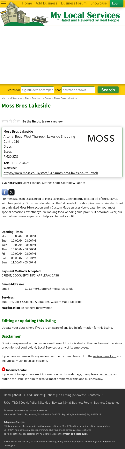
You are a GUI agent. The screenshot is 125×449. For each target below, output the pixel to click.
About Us (19, 395)
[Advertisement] (62, 55)
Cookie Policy (28, 402)
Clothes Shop (51, 182)
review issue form (104, 356)
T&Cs (15, 402)
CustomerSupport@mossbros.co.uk (49, 288)
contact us (106, 374)
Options (50, 395)
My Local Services (38, 410)
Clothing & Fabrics (73, 182)
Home (7, 395)
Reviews (57, 402)
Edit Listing (64, 395)
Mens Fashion (31, 182)
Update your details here (18, 327)
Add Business (35, 395)
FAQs (7, 402)
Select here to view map (36, 307)
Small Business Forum (78, 402)
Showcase (79, 395)
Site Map (44, 402)
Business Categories (106, 402)
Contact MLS (95, 395)
